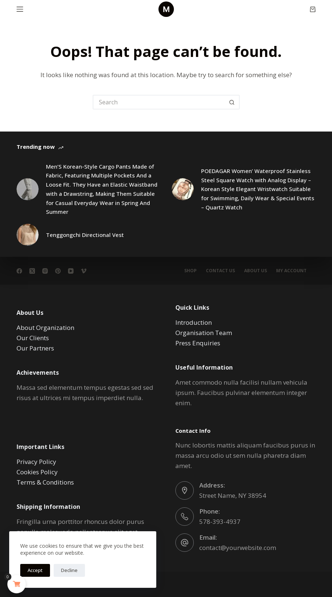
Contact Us (220, 271)
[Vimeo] (83, 271)
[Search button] (232, 102)
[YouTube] (71, 271)
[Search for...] (159, 102)
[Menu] (20, 9)
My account (291, 271)
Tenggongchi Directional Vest (85, 234)
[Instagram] (45, 271)
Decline (69, 570)
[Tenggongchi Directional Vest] (28, 235)
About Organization (45, 327)
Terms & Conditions (45, 482)
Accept (35, 570)
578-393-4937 (219, 521)
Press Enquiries (197, 343)
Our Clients (33, 338)
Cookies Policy (37, 472)
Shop (190, 271)
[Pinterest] (58, 271)
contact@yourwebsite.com (237, 547)
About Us (255, 271)
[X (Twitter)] (32, 271)
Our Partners (35, 348)
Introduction (193, 322)
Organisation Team (203, 332)
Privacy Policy (36, 461)
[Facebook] (19, 271)
